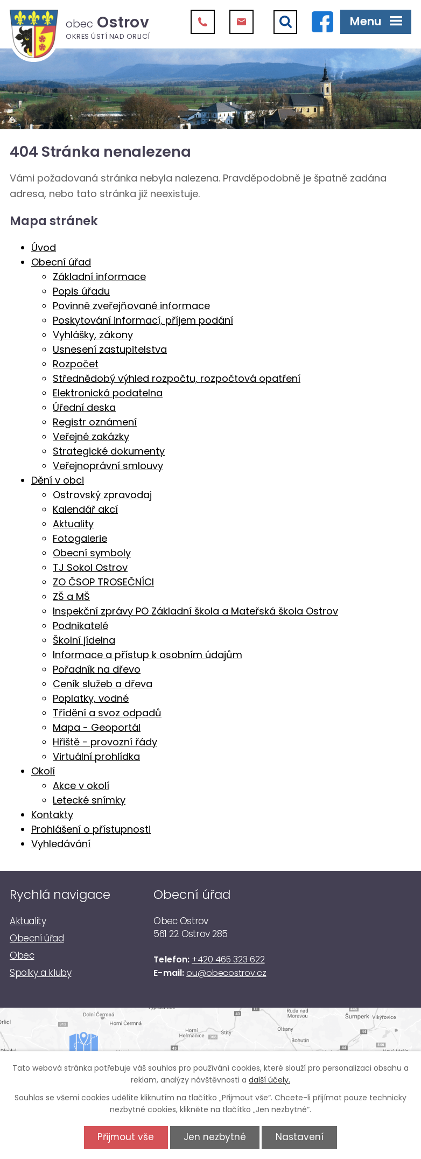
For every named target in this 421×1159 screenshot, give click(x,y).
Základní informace (99, 276)
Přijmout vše (125, 1136)
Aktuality (73, 523)
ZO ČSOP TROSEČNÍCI (103, 582)
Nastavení (300, 1136)
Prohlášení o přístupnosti (91, 829)
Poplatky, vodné (91, 698)
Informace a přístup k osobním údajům (147, 654)
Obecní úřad (61, 262)
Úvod (43, 247)
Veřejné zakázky (91, 436)
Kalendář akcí (85, 509)
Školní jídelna (84, 640)
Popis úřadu (81, 291)
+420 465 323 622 (228, 959)
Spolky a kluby (40, 972)
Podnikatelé (80, 625)
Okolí (43, 771)
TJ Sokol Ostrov (90, 567)
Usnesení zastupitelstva (110, 349)
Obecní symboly (92, 553)
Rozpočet (76, 364)
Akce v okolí (81, 785)
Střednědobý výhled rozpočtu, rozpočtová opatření (176, 378)
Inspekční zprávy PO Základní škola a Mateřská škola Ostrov (195, 611)
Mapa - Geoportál (97, 727)
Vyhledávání (60, 843)
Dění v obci (57, 480)
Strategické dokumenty (109, 451)
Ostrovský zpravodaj (102, 494)
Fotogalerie (80, 538)
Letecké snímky (89, 800)
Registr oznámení (95, 422)
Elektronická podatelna (108, 393)
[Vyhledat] (285, 22)
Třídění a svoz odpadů (107, 713)
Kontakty (52, 814)
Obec (22, 955)
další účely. (269, 1079)
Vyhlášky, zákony (93, 334)
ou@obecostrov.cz (226, 973)
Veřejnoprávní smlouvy (108, 465)
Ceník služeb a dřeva (102, 683)
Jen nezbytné (215, 1136)
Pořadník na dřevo (97, 669)
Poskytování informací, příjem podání (143, 320)
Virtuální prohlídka (96, 756)
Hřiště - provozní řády (105, 742)
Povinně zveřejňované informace (131, 305)
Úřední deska (84, 407)
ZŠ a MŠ (71, 596)
